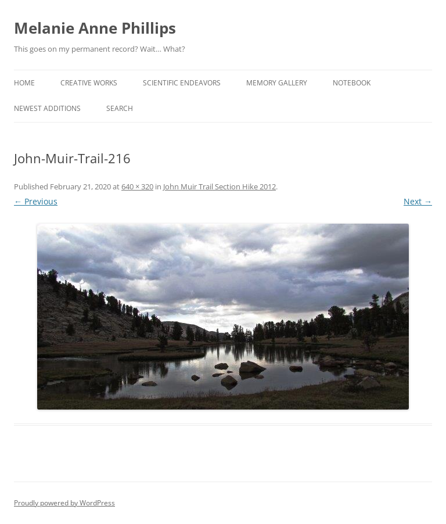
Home (24, 83)
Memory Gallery (276, 83)
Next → (418, 201)
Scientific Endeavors (182, 83)
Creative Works (88, 83)
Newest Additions (47, 108)
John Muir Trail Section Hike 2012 (219, 186)
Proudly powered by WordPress (64, 503)
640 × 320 (137, 186)
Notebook (352, 83)
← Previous (35, 201)
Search (119, 108)
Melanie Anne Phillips (95, 27)
